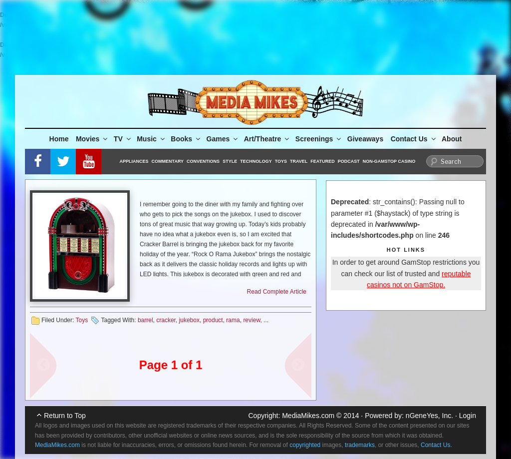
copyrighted (304, 445)
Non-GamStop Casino (389, 161)
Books (186, 139)
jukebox (189, 320)
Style (230, 161)
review (251, 320)
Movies (92, 139)
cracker (166, 320)
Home (59, 139)
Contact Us (414, 139)
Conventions (203, 161)
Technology (256, 161)
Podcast (349, 161)
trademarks (360, 445)
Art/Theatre (267, 139)
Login (467, 416)
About (452, 139)
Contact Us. (436, 445)
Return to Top (65, 416)
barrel (145, 320)
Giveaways (365, 139)
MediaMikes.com (308, 416)
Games (223, 139)
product (213, 320)
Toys (281, 161)
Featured (322, 161)
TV (123, 139)
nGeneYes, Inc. (429, 416)
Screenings (318, 139)
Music (151, 139)
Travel (298, 161)
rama (233, 320)
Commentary (168, 161)
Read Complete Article (276, 291)
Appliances (134, 161)
